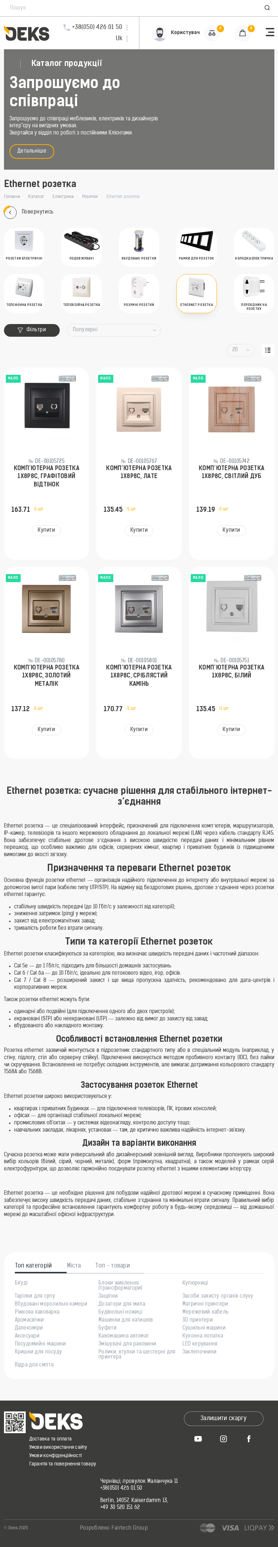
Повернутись (29, 212)
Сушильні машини (204, 1328)
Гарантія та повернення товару (62, 1464)
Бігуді (21, 1283)
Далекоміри (29, 1328)
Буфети (107, 1328)
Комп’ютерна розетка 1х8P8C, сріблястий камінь (139, 676)
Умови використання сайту (58, 1447)
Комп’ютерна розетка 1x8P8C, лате (139, 473)
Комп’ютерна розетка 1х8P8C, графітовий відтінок (46, 477)
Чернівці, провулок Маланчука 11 (139, 1481)
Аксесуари (27, 1336)
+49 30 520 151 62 (120, 1507)
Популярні (85, 330)
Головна (12, 197)
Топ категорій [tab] (33, 1266)
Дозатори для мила (121, 1304)
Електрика (62, 197)
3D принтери (197, 1320)
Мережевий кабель (205, 1312)
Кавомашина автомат (123, 1336)
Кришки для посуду (38, 1352)
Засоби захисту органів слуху (217, 1296)
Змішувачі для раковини (127, 1344)
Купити (46, 530)
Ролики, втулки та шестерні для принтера (136, 1355)
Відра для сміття (34, 1365)
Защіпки (108, 1296)
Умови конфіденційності (55, 1455)
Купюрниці (195, 1283)
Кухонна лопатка (202, 1336)
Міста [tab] (74, 1266)
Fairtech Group (129, 1528)
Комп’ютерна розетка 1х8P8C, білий (231, 672)
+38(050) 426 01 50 (121, 1488)
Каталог (36, 197)
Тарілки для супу (35, 1296)
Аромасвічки (29, 1320)
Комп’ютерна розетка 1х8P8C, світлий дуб (231, 473)
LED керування (200, 1344)
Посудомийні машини (40, 1344)
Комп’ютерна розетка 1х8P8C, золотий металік (46, 676)
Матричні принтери (205, 1304)
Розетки (90, 197)
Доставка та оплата (50, 1439)
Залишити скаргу (224, 1419)
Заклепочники (199, 1352)
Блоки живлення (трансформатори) (120, 1286)
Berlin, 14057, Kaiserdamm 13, (134, 1501)
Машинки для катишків (125, 1320)
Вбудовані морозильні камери (51, 1304)
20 (235, 350)
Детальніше (32, 151)
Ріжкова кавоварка (37, 1312)
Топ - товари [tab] (113, 1266)
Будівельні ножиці (120, 1312)
